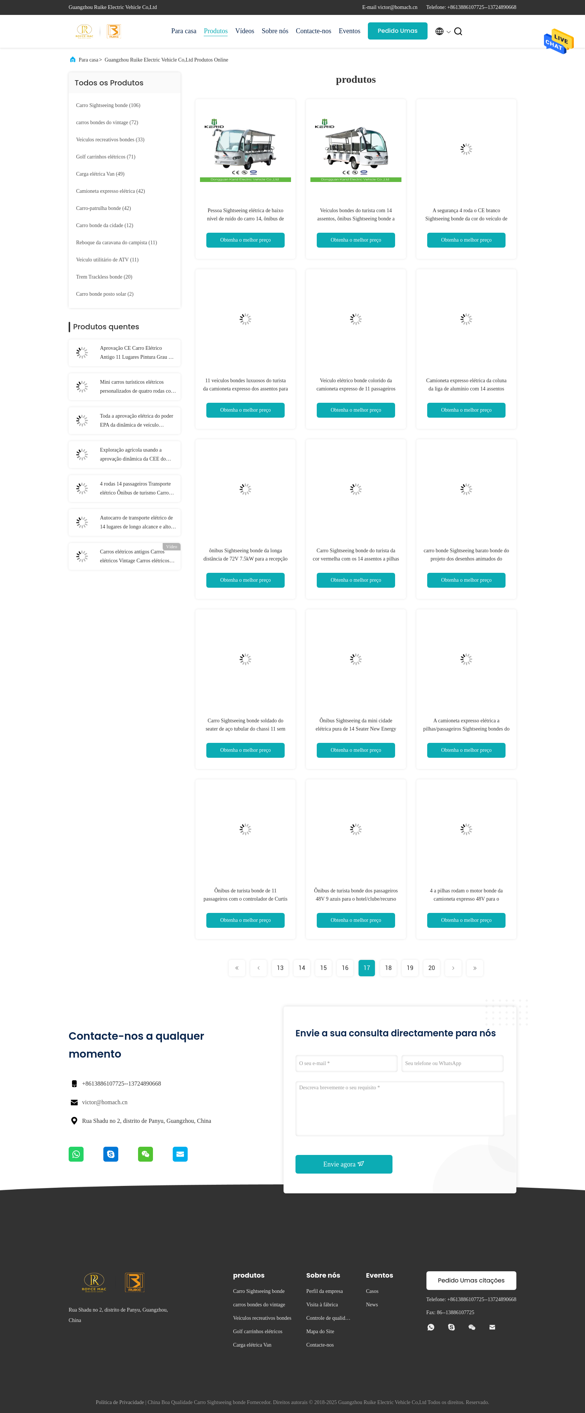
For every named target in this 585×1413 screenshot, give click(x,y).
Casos (372, 1291)
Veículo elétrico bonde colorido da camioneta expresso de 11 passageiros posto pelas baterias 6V (355, 389)
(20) (104, 277)
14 (301, 967)
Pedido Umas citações (398, 33)
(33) (110, 139)
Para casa (183, 31)
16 (345, 967)
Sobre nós (275, 31)
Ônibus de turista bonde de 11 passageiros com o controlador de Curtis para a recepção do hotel (245, 899)
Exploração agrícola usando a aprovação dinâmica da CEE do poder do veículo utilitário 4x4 (133, 455)
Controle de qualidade (328, 1319)
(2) (105, 294)
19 (410, 967)
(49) (100, 174)
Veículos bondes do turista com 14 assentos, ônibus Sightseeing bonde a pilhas (355, 219)
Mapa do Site (320, 1331)
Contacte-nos (313, 31)
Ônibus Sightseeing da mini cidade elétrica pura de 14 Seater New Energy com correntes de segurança (356, 729)
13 (280, 967)
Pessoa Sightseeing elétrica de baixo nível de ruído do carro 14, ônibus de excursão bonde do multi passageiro (245, 219)
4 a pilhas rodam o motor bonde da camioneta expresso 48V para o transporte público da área (466, 899)
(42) (110, 191)
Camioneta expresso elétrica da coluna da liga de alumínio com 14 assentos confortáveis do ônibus (466, 389)
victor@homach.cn (105, 1102)
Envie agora (344, 1164)
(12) (104, 225)
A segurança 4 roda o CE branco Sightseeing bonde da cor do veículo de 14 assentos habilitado (466, 219)
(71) (105, 157)
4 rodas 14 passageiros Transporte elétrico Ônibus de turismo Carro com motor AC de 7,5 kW (135, 489)
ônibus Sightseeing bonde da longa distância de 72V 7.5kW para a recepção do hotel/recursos (245, 559)
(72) (107, 122)
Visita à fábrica (322, 1304)
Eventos (349, 31)
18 (388, 967)
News (372, 1304)
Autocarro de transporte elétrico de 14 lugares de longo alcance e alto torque (136, 523)
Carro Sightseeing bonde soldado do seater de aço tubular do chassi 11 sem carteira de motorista (245, 729)
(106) (108, 105)
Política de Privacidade (120, 1402)
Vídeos (244, 31)
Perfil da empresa (324, 1291)
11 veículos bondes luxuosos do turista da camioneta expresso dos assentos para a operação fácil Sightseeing (245, 389)
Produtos (216, 31)
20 (431, 967)
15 (323, 967)
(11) (116, 242)
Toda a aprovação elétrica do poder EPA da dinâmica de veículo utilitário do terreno (136, 421)
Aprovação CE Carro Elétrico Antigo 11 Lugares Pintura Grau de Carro (136, 353)
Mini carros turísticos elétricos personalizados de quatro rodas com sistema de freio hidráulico (137, 387)
